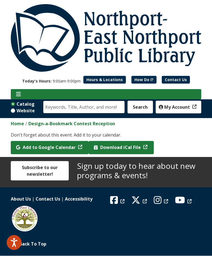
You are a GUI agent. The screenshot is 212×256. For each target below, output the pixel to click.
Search (140, 107)
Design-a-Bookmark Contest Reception (71, 124)
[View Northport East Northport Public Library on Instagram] (161, 202)
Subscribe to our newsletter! (40, 170)
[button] (51, 81)
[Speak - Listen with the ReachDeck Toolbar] (14, 242)
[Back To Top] (106, 243)
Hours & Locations (104, 79)
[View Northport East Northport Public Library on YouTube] (184, 202)
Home (17, 124)
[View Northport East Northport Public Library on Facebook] (118, 202)
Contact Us (176, 79)
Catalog (26, 104)
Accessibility (78, 199)
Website (26, 111)
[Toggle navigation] (18, 94)
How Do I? (143, 79)
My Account (175, 107)
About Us (21, 199)
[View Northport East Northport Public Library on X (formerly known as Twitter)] (139, 202)
